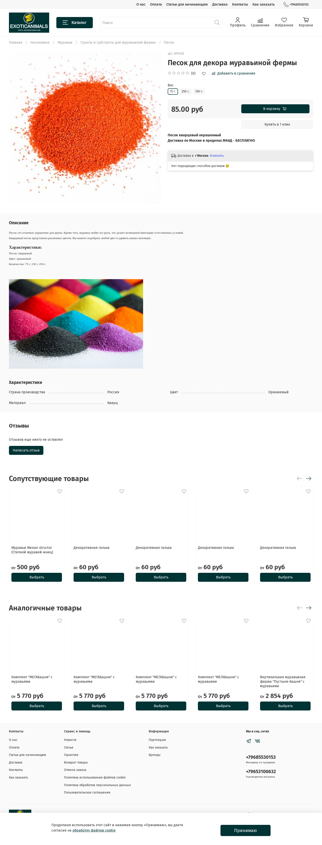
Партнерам (157, 740)
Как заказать (263, 4)
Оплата (156, 4)
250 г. (185, 91)
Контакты (240, 4)
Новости (70, 740)
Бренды (155, 755)
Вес (171, 85)
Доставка (220, 4)
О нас (141, 4)
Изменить (217, 156)
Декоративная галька (92, 548)
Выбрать (37, 577)
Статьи (68, 747)
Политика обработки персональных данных (97, 785)
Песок (169, 42)
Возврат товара (76, 762)
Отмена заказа (75, 770)
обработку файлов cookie (94, 830)
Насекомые (40, 42)
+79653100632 (261, 771)
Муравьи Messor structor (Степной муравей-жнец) (32, 550)
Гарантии (71, 755)
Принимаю (245, 830)
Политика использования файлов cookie (95, 777)
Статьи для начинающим (187, 4)
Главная (15, 42)
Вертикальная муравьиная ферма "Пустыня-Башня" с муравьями (282, 681)
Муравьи (65, 42)
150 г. (199, 91)
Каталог (75, 22)
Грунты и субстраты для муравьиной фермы (118, 42)
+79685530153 (296, 4)
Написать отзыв (26, 450)
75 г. (173, 91)
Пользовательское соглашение (87, 792)
